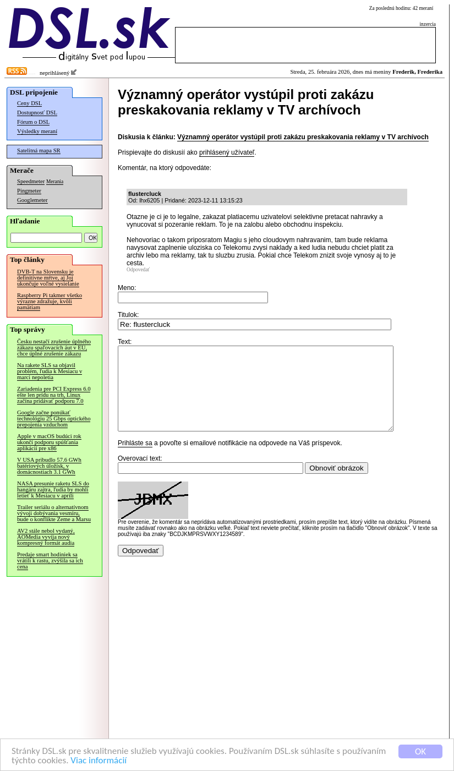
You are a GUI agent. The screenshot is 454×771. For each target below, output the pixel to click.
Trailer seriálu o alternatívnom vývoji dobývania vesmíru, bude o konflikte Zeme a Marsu (54, 513)
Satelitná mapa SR (39, 150)
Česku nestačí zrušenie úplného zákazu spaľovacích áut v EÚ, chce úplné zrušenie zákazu (54, 347)
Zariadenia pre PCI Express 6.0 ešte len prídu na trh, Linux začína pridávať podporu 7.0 (53, 395)
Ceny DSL (29, 103)
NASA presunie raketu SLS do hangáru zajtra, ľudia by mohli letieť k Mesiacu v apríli (53, 489)
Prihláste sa (135, 459)
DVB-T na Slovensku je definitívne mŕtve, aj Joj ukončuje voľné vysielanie (48, 278)
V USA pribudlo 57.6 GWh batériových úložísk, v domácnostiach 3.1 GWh (49, 466)
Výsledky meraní (37, 131)
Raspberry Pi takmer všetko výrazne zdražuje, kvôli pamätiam (49, 301)
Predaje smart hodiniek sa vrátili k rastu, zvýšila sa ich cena (50, 560)
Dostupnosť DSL (37, 113)
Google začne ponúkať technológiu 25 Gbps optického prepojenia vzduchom (53, 418)
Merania (54, 181)
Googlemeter (32, 200)
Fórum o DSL (33, 122)
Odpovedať (138, 269)
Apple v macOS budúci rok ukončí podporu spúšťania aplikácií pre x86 (49, 442)
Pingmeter (29, 191)
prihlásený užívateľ (226, 152)
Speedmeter (31, 181)
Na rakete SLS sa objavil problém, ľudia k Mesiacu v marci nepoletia (49, 371)
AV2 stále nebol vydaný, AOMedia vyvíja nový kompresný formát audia (46, 537)
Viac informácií (98, 761)
